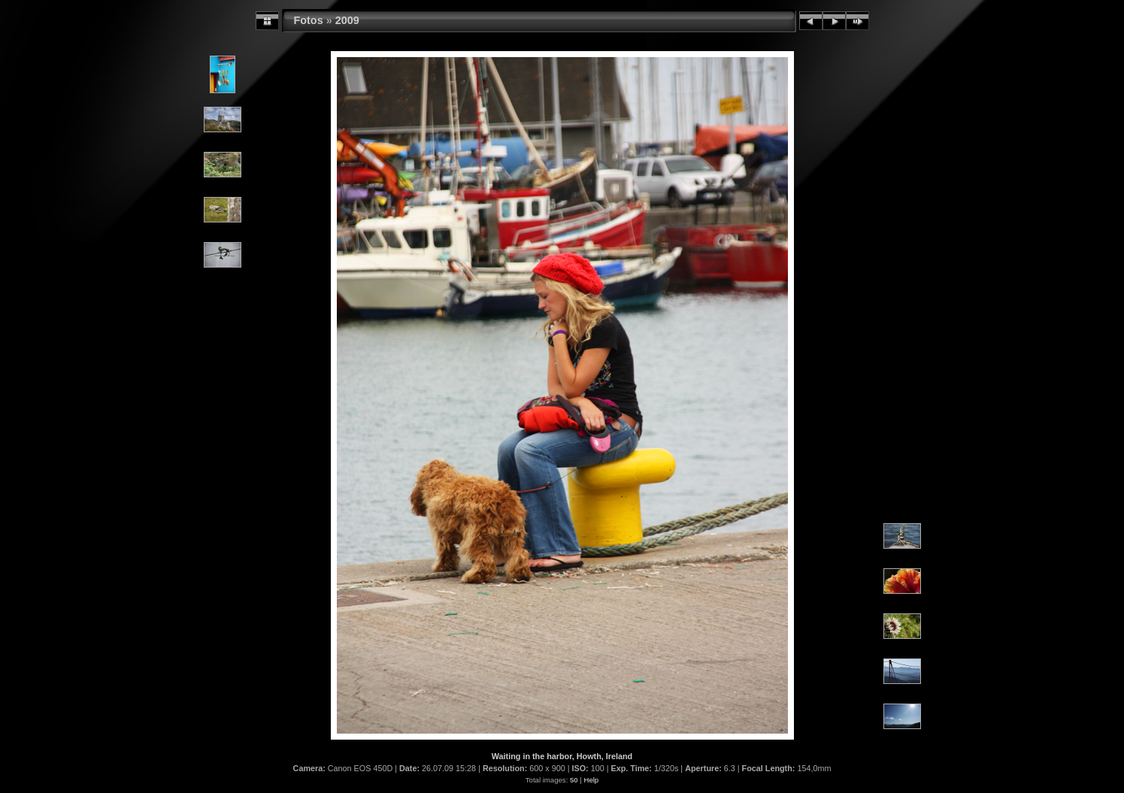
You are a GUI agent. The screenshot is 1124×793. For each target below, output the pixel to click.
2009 (347, 20)
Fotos (308, 20)
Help (590, 780)
